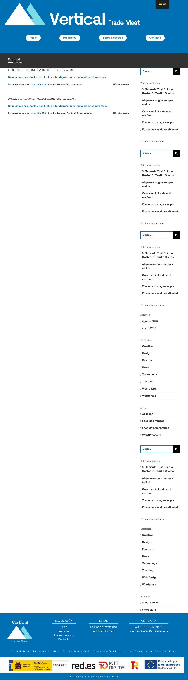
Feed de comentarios (155, 428)
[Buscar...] (156, 71)
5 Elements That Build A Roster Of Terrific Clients (41, 70)
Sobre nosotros (64, 635)
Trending (71, 113)
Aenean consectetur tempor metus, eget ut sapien (42, 98)
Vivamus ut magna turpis (158, 122)
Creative (52, 84)
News (145, 367)
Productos (64, 631)
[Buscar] (176, 71)
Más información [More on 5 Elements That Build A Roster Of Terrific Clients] (121, 84)
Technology (149, 374)
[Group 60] (72, 4)
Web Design (149, 389)
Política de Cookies (103, 631)
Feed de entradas (153, 421)
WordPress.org (151, 435)
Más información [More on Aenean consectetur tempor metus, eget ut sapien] (121, 113)
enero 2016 (149, 328)
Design (146, 353)
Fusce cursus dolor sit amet (160, 129)
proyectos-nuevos (20, 84)
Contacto (64, 639)
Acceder (147, 414)
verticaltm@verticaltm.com (153, 631)
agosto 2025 (150, 321)
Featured (61, 84)
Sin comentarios (74, 84)
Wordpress (149, 396)
